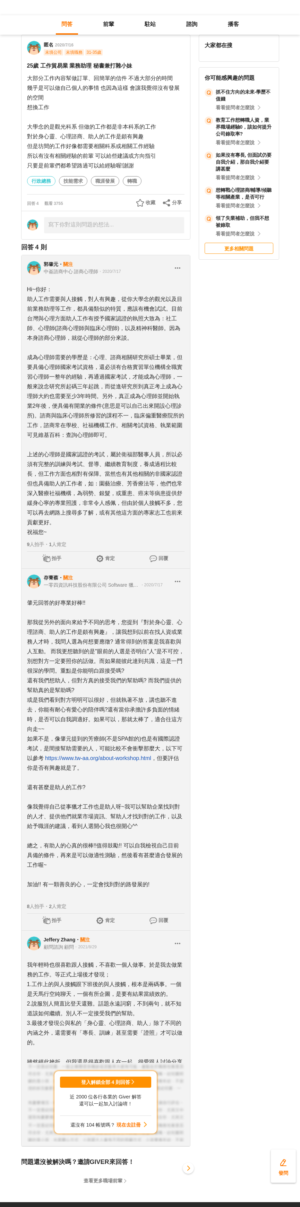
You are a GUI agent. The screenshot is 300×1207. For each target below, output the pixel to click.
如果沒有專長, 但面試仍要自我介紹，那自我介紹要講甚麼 (244, 162)
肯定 (110, 558)
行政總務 (41, 181)
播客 (233, 24)
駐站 (150, 24)
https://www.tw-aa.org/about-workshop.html (98, 758)
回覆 (163, 558)
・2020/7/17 (109, 271)
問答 (66, 24)
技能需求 (73, 181)
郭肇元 (51, 264)
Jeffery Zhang (60, 939)
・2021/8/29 (85, 947)
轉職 (132, 181)
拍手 (56, 558)
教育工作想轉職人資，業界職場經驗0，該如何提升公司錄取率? (244, 127)
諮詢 (191, 24)
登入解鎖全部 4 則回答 (105, 1082)
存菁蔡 (51, 577)
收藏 (150, 202)
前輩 (108, 24)
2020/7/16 (64, 45)
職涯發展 (105, 181)
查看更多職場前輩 (103, 1180)
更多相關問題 (239, 248)
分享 (177, 202)
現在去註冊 (129, 1125)
